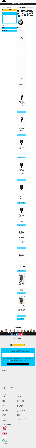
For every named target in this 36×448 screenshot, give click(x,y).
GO (15, 9)
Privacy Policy (30, 362)
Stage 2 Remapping (20, 401)
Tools (3, 419)
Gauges (3, 407)
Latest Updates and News (21, 398)
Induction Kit (4, 413)
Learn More (22, 3)
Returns (18, 417)
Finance (18, 408)
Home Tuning (4, 409)
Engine (3, 401)
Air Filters (3, 398)
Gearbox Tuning (5, 408)
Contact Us (19, 396)
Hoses (3, 412)
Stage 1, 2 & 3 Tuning (20, 399)
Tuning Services (4, 422)
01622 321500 (4, 374)
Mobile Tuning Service (20, 404)
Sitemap (18, 414)
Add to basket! (21, 112)
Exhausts (3, 405)
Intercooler (4, 414)
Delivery (18, 415)
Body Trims (4, 399)
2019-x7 (23, 7)
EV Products (4, 403)
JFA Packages (4, 415)
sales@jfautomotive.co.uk (6, 372)
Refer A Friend (19, 409)
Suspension (4, 418)
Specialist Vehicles (20, 407)
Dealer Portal (19, 412)
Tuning (18, 413)
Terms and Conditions (20, 419)
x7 (20, 7)
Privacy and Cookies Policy (21, 418)
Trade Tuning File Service (21, 410)
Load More (20, 318)
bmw (18, 7)
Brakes (3, 400)
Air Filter (3, 396)
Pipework (3, 417)
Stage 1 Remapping (20, 400)
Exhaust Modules (5, 404)
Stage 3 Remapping (20, 403)
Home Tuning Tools (5, 410)
